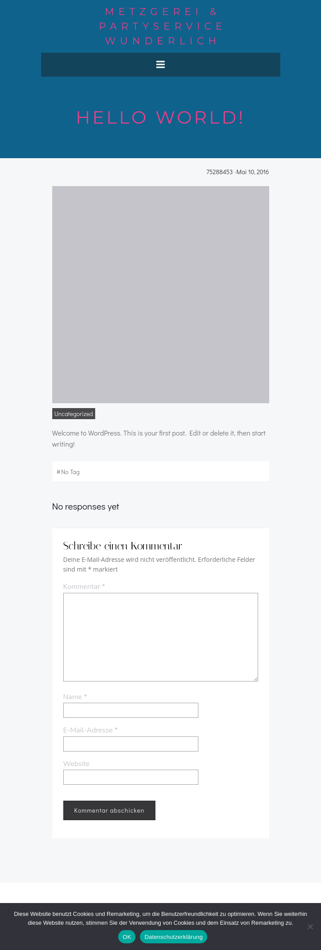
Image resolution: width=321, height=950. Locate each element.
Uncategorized (73, 413)
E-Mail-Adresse (90, 730)
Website (76, 764)
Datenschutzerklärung (173, 937)
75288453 (219, 171)
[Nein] (310, 926)
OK (127, 937)
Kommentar (84, 587)
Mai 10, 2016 (252, 171)
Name (75, 697)
